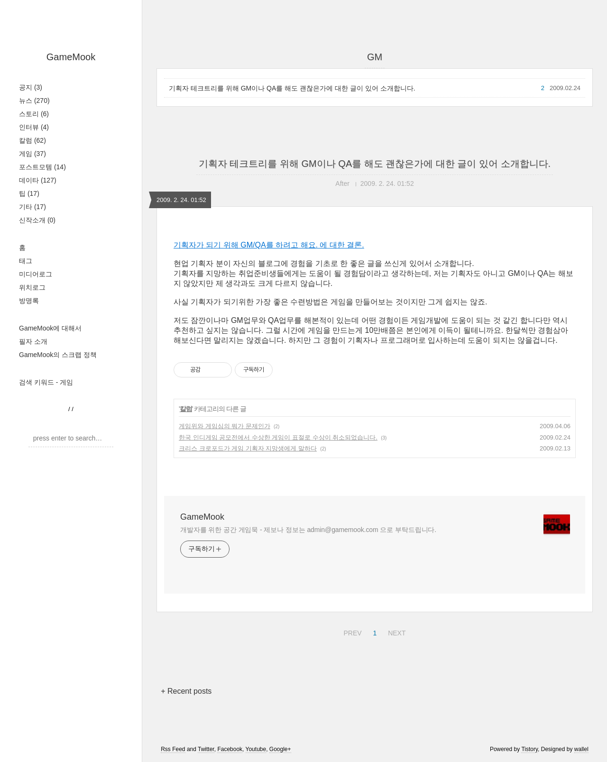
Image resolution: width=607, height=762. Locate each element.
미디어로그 (35, 274)
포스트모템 (42, 167)
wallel (581, 749)
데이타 (37, 180)
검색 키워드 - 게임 (46, 382)
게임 (32, 153)
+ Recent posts (186, 691)
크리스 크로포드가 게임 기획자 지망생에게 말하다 (248, 448)
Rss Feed (173, 749)
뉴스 (34, 100)
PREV (351, 631)
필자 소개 (33, 341)
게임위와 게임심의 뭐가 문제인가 (224, 426)
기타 (32, 207)
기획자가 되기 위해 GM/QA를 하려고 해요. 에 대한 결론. (269, 245)
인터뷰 (34, 127)
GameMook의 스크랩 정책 (58, 354)
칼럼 (32, 140)
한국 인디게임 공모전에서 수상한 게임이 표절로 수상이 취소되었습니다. (278, 437)
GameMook (70, 57)
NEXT (395, 631)
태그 (25, 261)
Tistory (529, 749)
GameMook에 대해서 (50, 328)
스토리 (34, 114)
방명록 (29, 300)
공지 (30, 87)
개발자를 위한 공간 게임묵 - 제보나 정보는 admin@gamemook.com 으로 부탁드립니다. (308, 529)
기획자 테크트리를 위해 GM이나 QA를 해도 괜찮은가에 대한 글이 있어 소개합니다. (292, 88)
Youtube (256, 749)
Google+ (280, 749)
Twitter (206, 749)
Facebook (229, 749)
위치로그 (32, 287)
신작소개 (37, 220)
